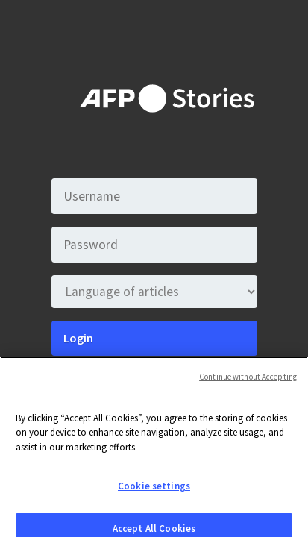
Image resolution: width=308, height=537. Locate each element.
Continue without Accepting (248, 382)
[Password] (154, 245)
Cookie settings (154, 492)
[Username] (154, 196)
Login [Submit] (78, 337)
